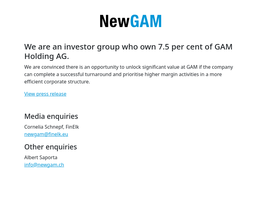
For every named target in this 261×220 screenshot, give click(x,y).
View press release (45, 93)
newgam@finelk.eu (46, 134)
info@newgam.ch (44, 164)
